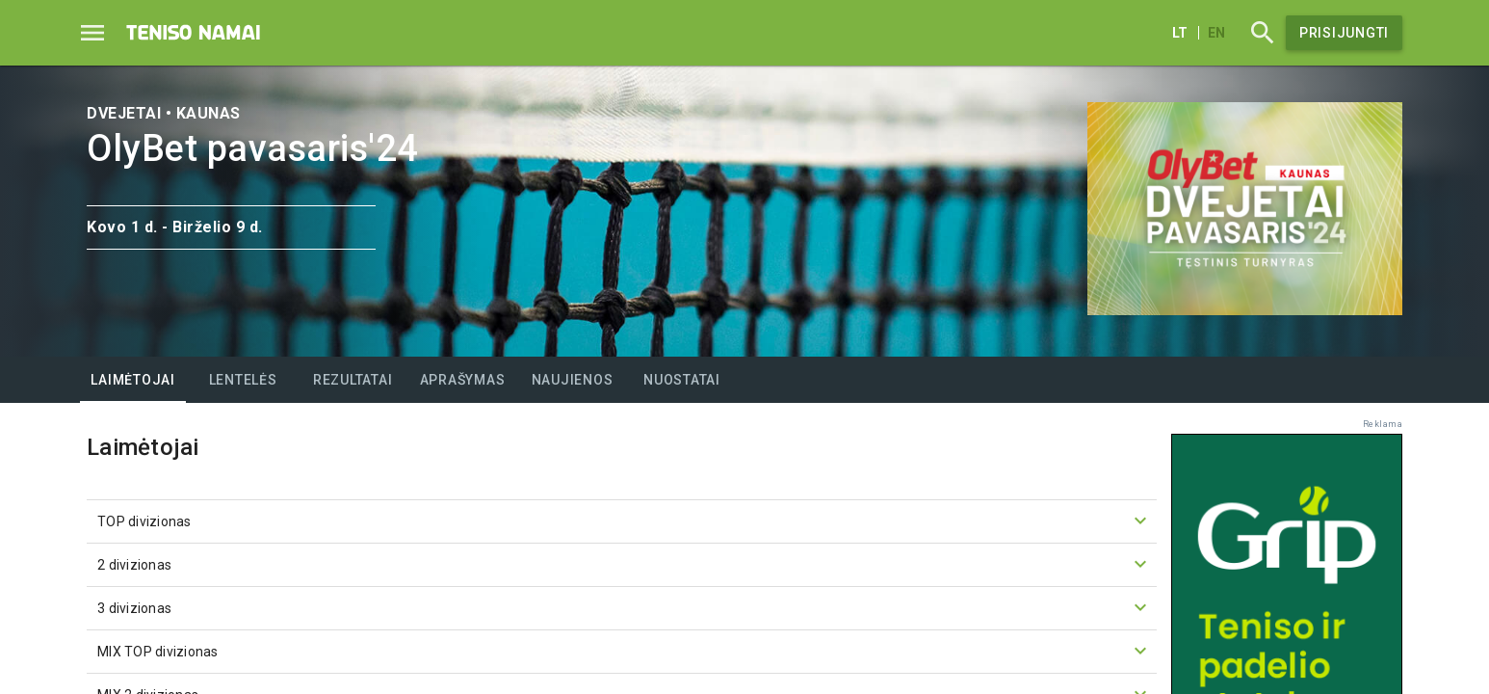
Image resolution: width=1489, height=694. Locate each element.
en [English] (1216, 33)
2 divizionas (624, 563)
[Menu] (92, 33)
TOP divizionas (624, 520)
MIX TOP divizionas (624, 650)
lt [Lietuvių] (1180, 33)
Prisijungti (1344, 32)
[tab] (133, 380)
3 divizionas (624, 607)
